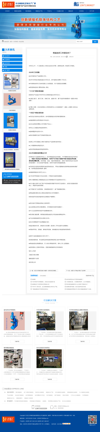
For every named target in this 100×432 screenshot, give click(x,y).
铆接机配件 (19, 398)
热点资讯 (21, 41)
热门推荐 (7, 70)
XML (74, 415)
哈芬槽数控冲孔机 (40, 395)
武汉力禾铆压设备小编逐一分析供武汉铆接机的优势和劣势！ (49, 270)
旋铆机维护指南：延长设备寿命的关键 (76, 286)
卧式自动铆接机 (66, 401)
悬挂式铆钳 (66, 395)
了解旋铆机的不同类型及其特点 (40, 289)
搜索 (95, 41)
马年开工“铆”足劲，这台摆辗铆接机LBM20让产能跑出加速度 (45, 286)
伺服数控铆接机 (12, 130)
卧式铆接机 (50, 395)
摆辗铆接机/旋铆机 (72, 392)
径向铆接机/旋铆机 (60, 392)
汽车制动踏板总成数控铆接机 (78, 310)
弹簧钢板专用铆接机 (35, 401)
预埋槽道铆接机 (9, 348)
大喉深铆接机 (12, 110)
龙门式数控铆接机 (28, 392)
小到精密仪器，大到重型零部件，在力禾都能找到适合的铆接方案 (79, 281)
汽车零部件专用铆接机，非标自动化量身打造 (43, 281)
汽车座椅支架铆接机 (43, 310)
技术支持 (7, 63)
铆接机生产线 (49, 392)
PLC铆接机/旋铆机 (84, 392)
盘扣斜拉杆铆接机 (9, 310)
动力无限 (59, 424)
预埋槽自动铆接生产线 (54, 401)
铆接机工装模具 (28, 398)
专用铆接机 (85, 395)
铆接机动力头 (10, 398)
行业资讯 (7, 59)
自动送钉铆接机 (19, 395)
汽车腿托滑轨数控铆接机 (21, 401)
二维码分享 (71, 56)
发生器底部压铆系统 (43, 348)
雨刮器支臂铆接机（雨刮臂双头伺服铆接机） (12, 149)
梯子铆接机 (58, 395)
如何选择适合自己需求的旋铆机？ (74, 279)
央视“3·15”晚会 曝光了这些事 (78, 270)
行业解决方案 (50, 300)
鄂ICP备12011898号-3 (58, 415)
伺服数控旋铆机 (12, 90)
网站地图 (66, 415)
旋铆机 (34, 279)
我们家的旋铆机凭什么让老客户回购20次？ (77, 284)
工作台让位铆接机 (75, 395)
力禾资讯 (15, 41)
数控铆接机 (19, 392)
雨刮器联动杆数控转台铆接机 (12, 169)
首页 (11, 41)
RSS (70, 415)
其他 (5, 66)
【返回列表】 (88, 275)
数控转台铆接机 (39, 392)
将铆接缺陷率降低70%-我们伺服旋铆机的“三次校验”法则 (79, 289)
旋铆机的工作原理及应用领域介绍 (40, 284)
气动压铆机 (10, 395)
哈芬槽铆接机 (29, 395)
